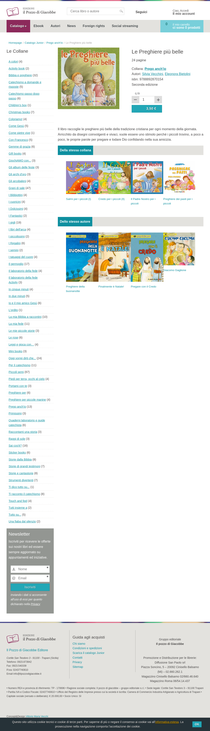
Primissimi (15, 413)
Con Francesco (18, 139)
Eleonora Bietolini (178, 74)
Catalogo (17, 26)
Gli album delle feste (22, 167)
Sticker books (17, 452)
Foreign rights (94, 26)
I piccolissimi (17, 236)
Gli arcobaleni (17, 181)
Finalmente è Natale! (111, 286)
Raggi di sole (17, 438)
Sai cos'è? (15, 445)
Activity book (17, 68)
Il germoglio (16, 264)
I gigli (12, 222)
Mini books (15, 351)
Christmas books (19, 112)
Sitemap (78, 666)
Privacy (35, 604)
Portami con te (18, 386)
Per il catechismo (20, 365)
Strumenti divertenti (21, 480)
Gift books (15, 153)
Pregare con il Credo (143, 286)
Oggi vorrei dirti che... (22, 358)
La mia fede (16, 323)
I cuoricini (15, 201)
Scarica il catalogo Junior (89, 653)
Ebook (39, 26)
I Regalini (15, 243)
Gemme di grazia (20, 146)
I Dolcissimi (16, 208)
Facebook (153, 12)
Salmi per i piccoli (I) (78, 199)
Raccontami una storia (23, 431)
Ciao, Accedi (184, 12)
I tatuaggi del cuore (21, 257)
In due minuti (17, 296)
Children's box (18, 105)
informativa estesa (167, 722)
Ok (197, 724)
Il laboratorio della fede (23, 271)
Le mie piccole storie (22, 330)
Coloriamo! (16, 119)
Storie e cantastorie (21, 473)
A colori (13, 61)
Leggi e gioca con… (21, 344)
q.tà (137, 93)
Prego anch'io (17, 406)
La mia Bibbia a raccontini (25, 316)
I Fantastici (16, 215)
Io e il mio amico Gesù (23, 303)
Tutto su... (15, 514)
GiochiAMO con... (20, 160)
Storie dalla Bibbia (20, 459)
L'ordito (13, 310)
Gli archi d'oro (17, 174)
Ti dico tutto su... (19, 487)
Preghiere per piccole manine (27, 399)
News (71, 26)
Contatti (77, 657)
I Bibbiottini (16, 195)
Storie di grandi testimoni (24, 466)
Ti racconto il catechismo (24, 494)
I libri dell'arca (17, 229)
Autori (55, 26)
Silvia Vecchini (152, 74)
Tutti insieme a (18, 507)
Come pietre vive (19, 133)
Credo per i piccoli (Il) (111, 199)
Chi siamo (79, 643)
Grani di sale (17, 188)
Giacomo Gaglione (174, 270)
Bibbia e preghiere (20, 75)
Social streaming (125, 26)
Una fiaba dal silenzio (22, 521)
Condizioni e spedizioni (87, 648)
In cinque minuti (19, 289)
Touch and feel (18, 501)
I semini (13, 250)
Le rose (13, 337)
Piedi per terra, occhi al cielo (27, 379)
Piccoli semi (16, 372)
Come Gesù (16, 126)
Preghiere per (17, 392)
